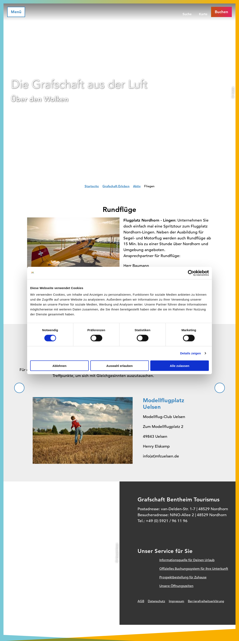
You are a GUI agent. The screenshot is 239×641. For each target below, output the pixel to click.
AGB (141, 601)
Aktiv (137, 186)
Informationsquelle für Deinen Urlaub (187, 560)
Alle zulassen (179, 365)
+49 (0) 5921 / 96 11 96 (166, 520)
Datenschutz (156, 601)
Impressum (176, 601)
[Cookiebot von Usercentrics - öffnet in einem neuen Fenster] (191, 273)
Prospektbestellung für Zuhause (183, 577)
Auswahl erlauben (119, 365)
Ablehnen (59, 365)
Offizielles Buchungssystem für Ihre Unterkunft (193, 569)
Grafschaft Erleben (116, 186)
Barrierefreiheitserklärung (206, 601)
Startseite (92, 186)
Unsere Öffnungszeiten (176, 586)
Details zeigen (190, 353)
